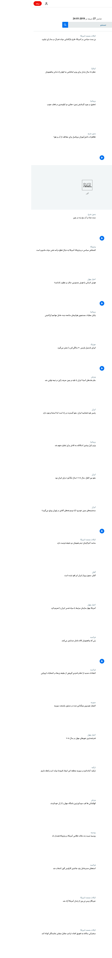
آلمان (62, 572)
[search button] (34, 25)
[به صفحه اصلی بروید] (101, 3)
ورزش (62, 377)
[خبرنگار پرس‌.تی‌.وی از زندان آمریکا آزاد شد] (33, 913)
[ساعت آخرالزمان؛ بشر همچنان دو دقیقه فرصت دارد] (33, 555)
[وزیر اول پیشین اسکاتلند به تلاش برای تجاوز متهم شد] (33, 457)
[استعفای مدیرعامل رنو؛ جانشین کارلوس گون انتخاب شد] (33, 880)
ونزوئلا (61, 247)
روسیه (62, 832)
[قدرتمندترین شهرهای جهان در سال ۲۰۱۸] (33, 750)
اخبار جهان (60, 279)
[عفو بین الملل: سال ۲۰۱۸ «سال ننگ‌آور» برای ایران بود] (33, 489)
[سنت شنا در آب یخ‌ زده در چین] (33, 229)
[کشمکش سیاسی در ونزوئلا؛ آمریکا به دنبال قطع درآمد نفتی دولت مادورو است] (33, 262)
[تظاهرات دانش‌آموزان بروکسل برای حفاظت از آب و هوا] (33, 148)
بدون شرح (60, 133)
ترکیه (62, 767)
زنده (6, 3)
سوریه (62, 702)
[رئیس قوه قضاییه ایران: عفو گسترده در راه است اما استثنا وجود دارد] (33, 424)
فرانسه (61, 637)
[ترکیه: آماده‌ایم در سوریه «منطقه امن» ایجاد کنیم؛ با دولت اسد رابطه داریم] (33, 782)
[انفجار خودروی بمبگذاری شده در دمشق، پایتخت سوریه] (33, 717)
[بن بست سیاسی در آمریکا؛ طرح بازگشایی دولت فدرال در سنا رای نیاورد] (33, 51)
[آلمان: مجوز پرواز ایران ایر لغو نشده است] (33, 587)
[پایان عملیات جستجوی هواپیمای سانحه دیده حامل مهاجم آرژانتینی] (33, 327)
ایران (62, 409)
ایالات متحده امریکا (56, 36)
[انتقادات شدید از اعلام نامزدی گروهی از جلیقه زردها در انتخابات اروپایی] (33, 685)
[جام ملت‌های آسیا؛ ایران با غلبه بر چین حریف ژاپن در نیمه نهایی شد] (33, 392)
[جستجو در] (56, 25)
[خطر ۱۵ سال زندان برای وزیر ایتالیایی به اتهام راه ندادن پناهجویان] (33, 83)
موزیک (61, 344)
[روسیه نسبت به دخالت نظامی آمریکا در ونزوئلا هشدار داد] (33, 847)
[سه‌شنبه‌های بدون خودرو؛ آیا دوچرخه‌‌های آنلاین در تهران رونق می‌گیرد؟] (33, 522)
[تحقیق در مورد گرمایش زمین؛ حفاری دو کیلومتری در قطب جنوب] (33, 116)
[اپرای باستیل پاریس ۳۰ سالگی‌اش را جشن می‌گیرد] (33, 359)
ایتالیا (62, 68)
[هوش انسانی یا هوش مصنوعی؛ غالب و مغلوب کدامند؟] (33, 294)
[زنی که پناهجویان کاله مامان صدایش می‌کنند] (33, 652)
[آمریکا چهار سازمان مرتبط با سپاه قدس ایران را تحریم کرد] (33, 620)
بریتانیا (61, 101)
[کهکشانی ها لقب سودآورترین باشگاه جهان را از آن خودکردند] (33, 815)
